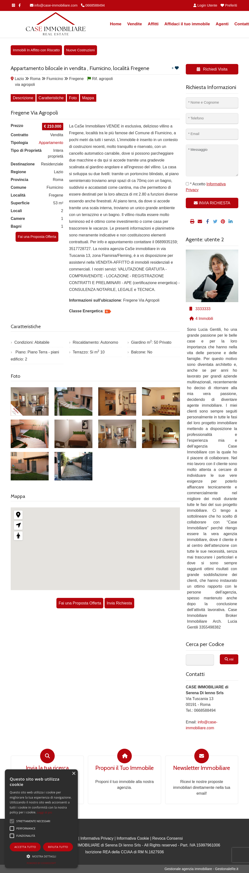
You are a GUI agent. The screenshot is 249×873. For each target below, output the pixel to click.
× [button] (73, 773)
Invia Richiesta (119, 603)
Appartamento (51, 143)
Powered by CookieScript (41, 863)
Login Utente (205, 5)
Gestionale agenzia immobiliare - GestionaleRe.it (201, 869)
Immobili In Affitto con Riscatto (36, 50)
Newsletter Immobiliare (201, 768)
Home (115, 24)
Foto (73, 98)
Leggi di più (44, 812)
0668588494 (93, 5)
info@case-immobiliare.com (54, 5)
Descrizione (23, 98)
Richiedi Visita (212, 69)
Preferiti (229, 5)
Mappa (88, 98)
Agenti (222, 24)
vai (229, 659)
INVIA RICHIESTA (212, 203)
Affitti (153, 24)
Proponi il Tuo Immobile (124, 768)
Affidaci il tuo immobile (187, 24)
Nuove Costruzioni (80, 50)
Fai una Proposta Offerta (37, 237)
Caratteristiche (51, 98)
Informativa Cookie (133, 838)
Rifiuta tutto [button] (58, 847)
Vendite (134, 24)
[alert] (41, 818)
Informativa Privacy (97, 838)
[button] (41, 856)
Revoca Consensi (167, 838)
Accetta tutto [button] (25, 847)
